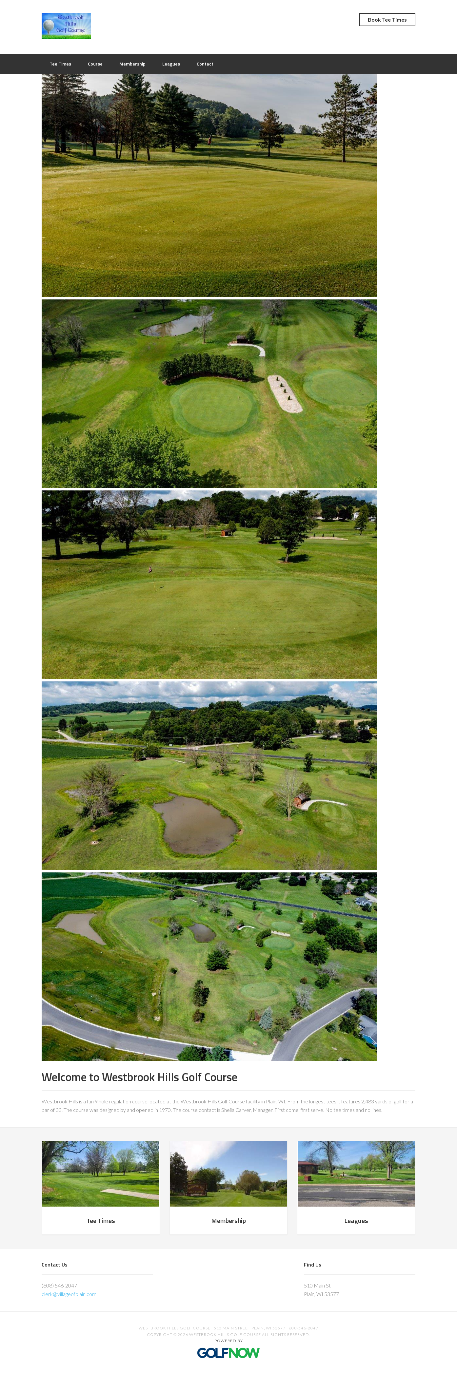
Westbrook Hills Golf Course (66, 26)
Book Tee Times (387, 19)
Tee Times (101, 1220)
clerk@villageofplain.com (69, 1294)
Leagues (356, 1220)
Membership (228, 1220)
